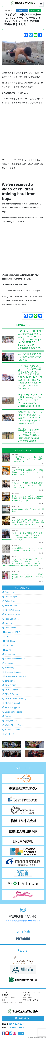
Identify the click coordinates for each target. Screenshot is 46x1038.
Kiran (7, 637)
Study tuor (9, 716)
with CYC (9, 645)
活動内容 (26, 995)
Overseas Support (13, 672)
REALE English (11, 690)
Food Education (12, 619)
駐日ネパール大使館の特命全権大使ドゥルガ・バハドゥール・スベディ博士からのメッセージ (27, 485)
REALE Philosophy (13, 703)
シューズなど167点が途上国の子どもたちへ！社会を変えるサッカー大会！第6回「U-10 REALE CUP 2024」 (28, 522)
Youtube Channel (12, 730)
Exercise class (11, 606)
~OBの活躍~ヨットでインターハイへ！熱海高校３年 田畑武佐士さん (28, 549)
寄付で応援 (27, 997)
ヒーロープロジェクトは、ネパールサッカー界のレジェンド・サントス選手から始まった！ (27, 459)
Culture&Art (10, 601)
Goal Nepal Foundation (15, 676)
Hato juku (9, 623)
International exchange (15, 659)
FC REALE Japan (12, 610)
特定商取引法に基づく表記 (12, 1003)
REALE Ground (11, 694)
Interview (9, 663)
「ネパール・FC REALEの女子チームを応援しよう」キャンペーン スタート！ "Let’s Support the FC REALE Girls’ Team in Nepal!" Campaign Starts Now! (22, 562)
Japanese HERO (12, 632)
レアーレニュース (8, 997)
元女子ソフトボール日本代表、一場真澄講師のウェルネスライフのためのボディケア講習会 (27, 472)
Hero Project (10, 628)
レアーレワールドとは (31, 992)
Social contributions (13, 712)
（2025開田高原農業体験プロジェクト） (23, 921)
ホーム (4, 992)
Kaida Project (10, 668)
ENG (21, 1033)
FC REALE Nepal (12, 614)
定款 (3, 1000)
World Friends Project (14, 725)
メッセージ (10, 734)
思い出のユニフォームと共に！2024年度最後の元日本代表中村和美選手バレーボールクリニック (27, 498)
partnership (10, 681)
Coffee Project (11, 597)
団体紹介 (5, 995)
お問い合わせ (23, 1018)
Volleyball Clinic (11, 721)
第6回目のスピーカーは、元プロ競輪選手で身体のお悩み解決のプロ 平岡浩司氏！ (28, 576)
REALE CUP (10, 685)
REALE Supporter (12, 707)
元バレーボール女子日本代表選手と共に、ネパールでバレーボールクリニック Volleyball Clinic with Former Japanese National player (22, 536)
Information (10, 654)
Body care (9, 592)
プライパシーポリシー (31, 1000)
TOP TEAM (10, 641)
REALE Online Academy (15, 699)
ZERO (8, 650)
